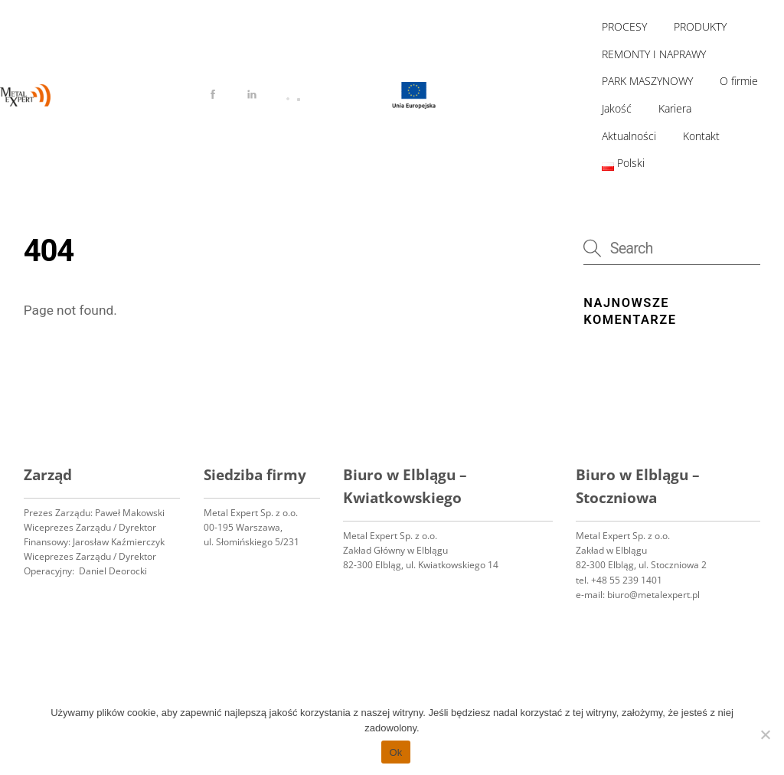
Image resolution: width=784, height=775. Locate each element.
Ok (395, 752)
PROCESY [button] (624, 26)
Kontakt (701, 136)
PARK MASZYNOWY (647, 81)
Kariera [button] (674, 108)
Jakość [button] (617, 108)
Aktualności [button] (629, 136)
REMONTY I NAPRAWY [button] (654, 54)
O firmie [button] (739, 81)
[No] (765, 734)
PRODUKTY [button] (700, 26)
